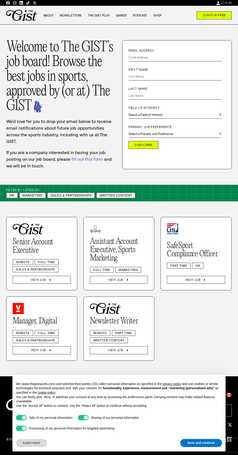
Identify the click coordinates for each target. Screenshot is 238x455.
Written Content (116, 195)
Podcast (140, 15)
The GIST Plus (98, 15)
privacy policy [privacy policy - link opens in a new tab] (172, 384)
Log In (226, 2)
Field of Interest (144, 108)
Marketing (33, 195)
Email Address (141, 50)
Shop (157, 15)
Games (121, 15)
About (48, 15)
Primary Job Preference (150, 127)
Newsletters (71, 15)
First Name (138, 69)
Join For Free (214, 15)
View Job (42, 280)
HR (12, 195)
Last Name (138, 88)
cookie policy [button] (46, 392)
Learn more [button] (31, 443)
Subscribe (143, 145)
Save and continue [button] (201, 443)
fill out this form (87, 159)
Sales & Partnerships (71, 195)
